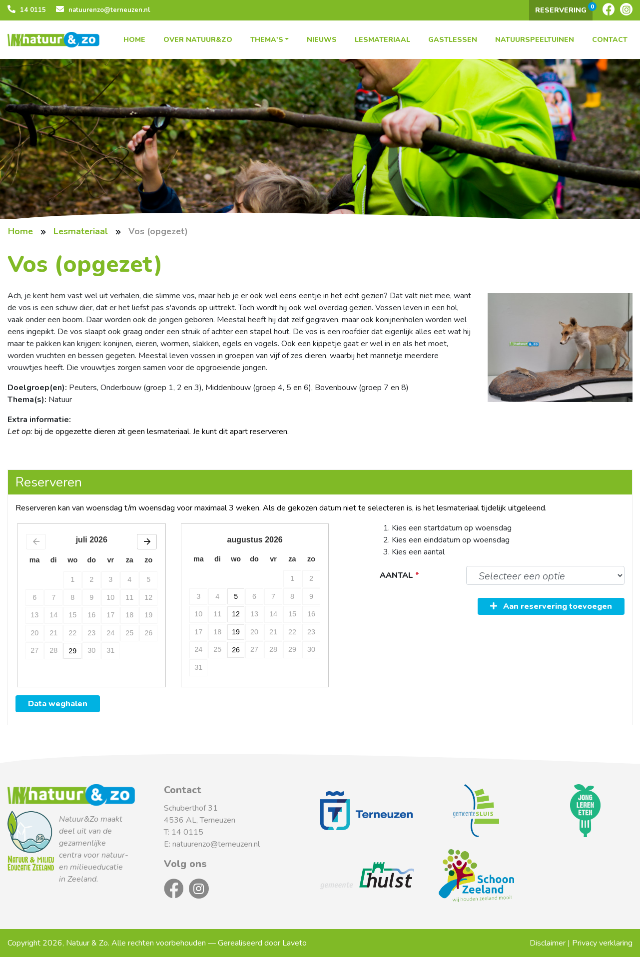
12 (236, 614)
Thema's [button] (266, 39)
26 (236, 649)
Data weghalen (57, 703)
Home (134, 39)
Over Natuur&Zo (197, 39)
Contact (610, 39)
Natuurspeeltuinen (534, 39)
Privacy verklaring (602, 943)
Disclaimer (548, 943)
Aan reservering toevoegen (551, 606)
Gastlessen (452, 39)
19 (236, 632)
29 (72, 649)
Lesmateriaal (382, 39)
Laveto (294, 943)
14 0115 (26, 9)
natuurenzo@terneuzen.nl (103, 9)
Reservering (564, 8)
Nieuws (322, 39)
